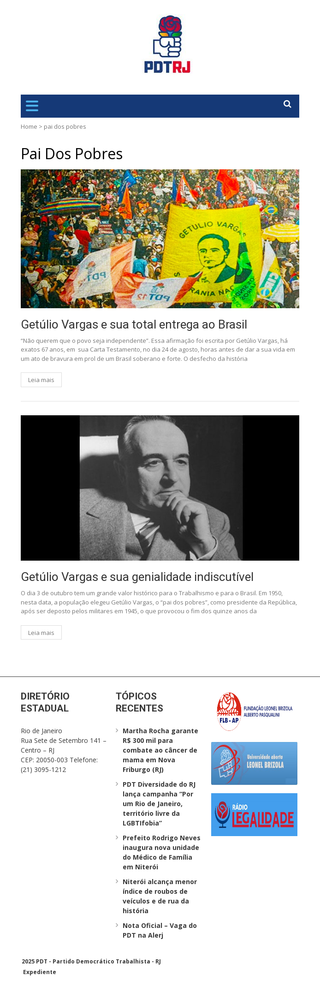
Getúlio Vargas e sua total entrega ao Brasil (134, 324)
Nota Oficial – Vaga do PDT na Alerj (160, 930)
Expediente (39, 972)
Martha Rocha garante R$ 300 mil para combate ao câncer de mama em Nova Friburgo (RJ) (160, 750)
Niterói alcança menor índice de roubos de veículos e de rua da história (160, 896)
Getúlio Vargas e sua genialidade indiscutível (137, 577)
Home (29, 126)
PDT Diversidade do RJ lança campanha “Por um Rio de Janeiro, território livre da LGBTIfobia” (159, 803)
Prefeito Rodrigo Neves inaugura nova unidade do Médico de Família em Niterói (162, 852)
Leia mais (41, 380)
